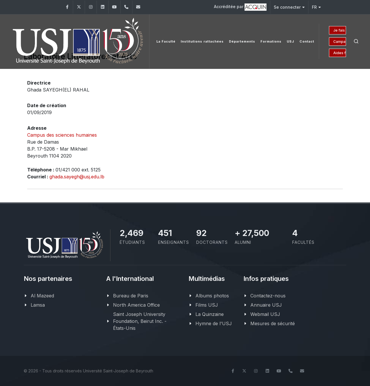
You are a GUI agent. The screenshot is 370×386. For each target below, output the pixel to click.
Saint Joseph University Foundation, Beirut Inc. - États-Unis (139, 321)
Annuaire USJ (266, 305)
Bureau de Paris (130, 296)
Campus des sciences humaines (62, 135)
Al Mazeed (42, 296)
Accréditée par (240, 7)
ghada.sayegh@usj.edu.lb (76, 177)
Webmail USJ (265, 314)
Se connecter (289, 7)
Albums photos (212, 296)
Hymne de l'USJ (213, 323)
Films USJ (206, 305)
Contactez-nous (268, 296)
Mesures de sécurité (272, 323)
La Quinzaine (209, 314)
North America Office (136, 305)
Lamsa (38, 305)
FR (316, 7)
